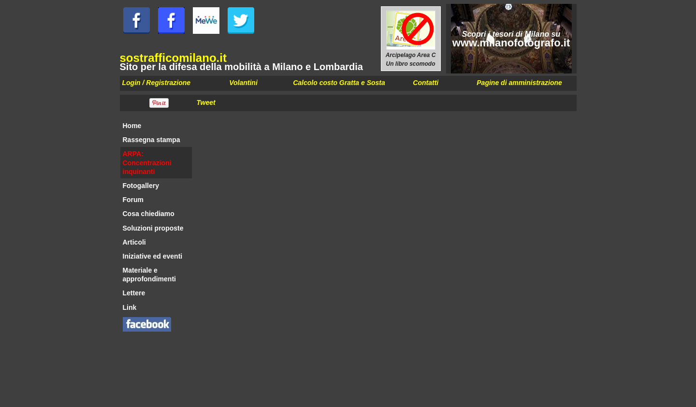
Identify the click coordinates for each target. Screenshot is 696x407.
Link (130, 307)
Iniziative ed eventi (153, 256)
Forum (133, 200)
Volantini (243, 83)
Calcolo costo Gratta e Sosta (339, 83)
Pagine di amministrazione (519, 83)
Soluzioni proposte (153, 228)
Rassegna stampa (151, 140)
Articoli (134, 242)
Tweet (206, 102)
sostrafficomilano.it (173, 57)
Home (132, 126)
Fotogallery (141, 185)
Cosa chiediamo (148, 214)
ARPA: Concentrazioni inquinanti (147, 162)
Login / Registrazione (156, 83)
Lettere (134, 293)
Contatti (425, 83)
